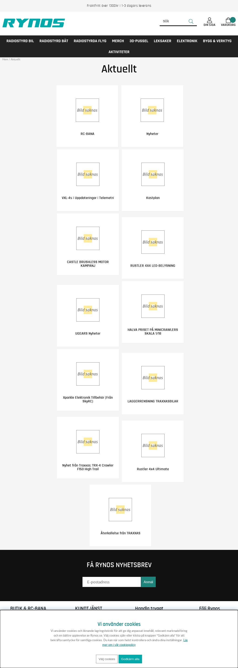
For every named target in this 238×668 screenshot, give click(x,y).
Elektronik (187, 41)
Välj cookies (107, 659)
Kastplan (152, 197)
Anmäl (148, 581)
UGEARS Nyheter (89, 333)
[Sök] (178, 21)
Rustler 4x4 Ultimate (152, 468)
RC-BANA (88, 134)
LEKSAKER (162, 41)
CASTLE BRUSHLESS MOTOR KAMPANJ (89, 263)
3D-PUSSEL (138, 41)
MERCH (118, 41)
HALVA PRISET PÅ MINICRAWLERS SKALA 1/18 (152, 331)
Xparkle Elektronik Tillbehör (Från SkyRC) (89, 399)
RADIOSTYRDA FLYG (90, 41)
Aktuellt (15, 59)
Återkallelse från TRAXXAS (120, 532)
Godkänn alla (130, 659)
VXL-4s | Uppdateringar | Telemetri (89, 197)
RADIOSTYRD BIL (20, 41)
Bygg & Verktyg (217, 41)
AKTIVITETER (119, 52)
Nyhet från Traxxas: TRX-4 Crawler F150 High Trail (89, 466)
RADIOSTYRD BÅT (54, 41)
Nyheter (151, 134)
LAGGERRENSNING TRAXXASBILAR (151, 401)
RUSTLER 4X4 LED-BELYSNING (151, 265)
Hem (5, 59)
